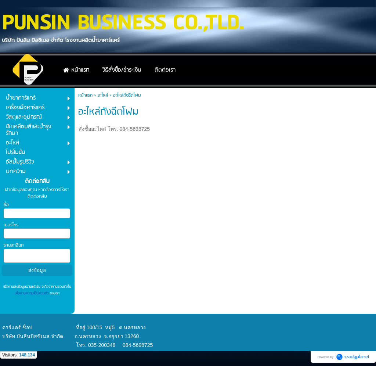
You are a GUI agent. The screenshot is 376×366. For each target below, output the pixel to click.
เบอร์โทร (11, 225)
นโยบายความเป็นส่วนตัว (32, 293)
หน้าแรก (85, 95)
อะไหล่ (103, 95)
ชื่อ (6, 205)
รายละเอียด (14, 245)
